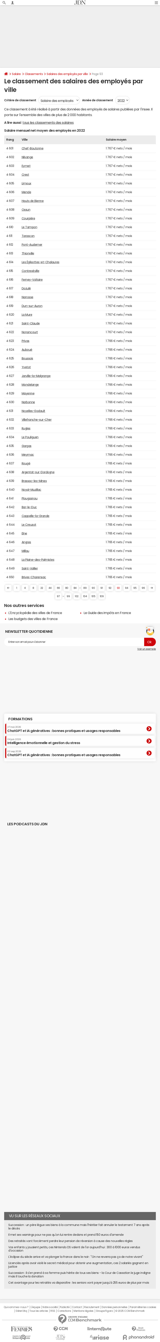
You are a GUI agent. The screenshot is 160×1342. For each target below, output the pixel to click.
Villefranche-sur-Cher (37, 419)
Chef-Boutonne (33, 148)
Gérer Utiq (21, 1311)
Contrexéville (30, 270)
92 (110, 588)
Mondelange (30, 384)
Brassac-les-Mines (34, 480)
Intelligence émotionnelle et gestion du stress (43, 741)
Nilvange (27, 157)
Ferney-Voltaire (32, 279)
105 (93, 596)
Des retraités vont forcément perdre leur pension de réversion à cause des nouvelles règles (70, 1240)
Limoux (26, 183)
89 (84, 588)
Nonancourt (30, 332)
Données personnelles (114, 1307)
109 (102, 596)
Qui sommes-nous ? (16, 1307)
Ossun (26, 209)
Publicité (65, 1307)
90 (93, 588)
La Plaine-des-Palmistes (38, 559)
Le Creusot (29, 524)
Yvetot (26, 367)
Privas (25, 340)
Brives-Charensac (34, 577)
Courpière (28, 218)
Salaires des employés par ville (67, 74)
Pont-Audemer (32, 244)
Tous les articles (38, 1311)
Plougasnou (30, 498)
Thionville (28, 253)
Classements (34, 74)
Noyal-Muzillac (31, 489)
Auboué (27, 349)
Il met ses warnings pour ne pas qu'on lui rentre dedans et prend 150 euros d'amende (66, 1234)
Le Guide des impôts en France (107, 612)
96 (143, 588)
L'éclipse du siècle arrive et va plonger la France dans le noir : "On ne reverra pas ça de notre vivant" (75, 1256)
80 (66, 588)
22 (41, 588)
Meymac (28, 454)
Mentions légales (83, 1311)
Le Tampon (29, 227)
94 (126, 588)
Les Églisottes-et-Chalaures (40, 262)
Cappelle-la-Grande (35, 515)
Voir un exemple (146, 649)
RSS (52, 1311)
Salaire (16, 74)
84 (75, 588)
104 (85, 596)
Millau (25, 550)
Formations (20, 719)
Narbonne (28, 402)
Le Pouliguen (30, 437)
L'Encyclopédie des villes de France (35, 612)
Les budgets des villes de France (33, 618)
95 (134, 588)
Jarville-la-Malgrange (36, 375)
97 (58, 596)
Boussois (27, 358)
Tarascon (28, 235)
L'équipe (35, 1307)
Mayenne (28, 393)
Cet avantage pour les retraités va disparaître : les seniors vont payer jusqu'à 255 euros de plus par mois (78, 1282)
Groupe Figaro (104, 1311)
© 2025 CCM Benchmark (130, 1311)
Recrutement (91, 1307)
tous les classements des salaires (48, 122)
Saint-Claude (31, 323)
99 (68, 596)
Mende (26, 192)
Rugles (26, 428)
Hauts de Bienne (33, 200)
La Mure (27, 314)
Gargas (26, 445)
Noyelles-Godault (33, 410)
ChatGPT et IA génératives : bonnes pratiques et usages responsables (63, 729)
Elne (24, 533)
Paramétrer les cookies (143, 1307)
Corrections (64, 1311)
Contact (77, 1307)
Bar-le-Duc (29, 507)
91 (101, 588)
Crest (25, 174)
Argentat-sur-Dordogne (38, 472)
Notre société (50, 1307)
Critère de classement (20, 100)
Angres (26, 542)
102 (77, 596)
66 (58, 588)
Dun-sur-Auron (32, 305)
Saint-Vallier (30, 568)
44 (50, 588)
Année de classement (97, 100)
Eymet (26, 165)
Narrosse (27, 297)
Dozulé (26, 288)
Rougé (26, 463)
